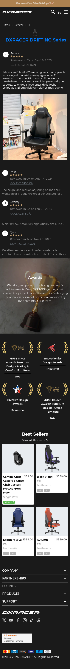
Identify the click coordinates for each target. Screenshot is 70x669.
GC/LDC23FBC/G (20, 213)
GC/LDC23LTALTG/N (23, 65)
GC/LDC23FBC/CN (21, 183)
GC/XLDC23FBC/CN (22, 244)
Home (6, 24)
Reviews (19, 24)
